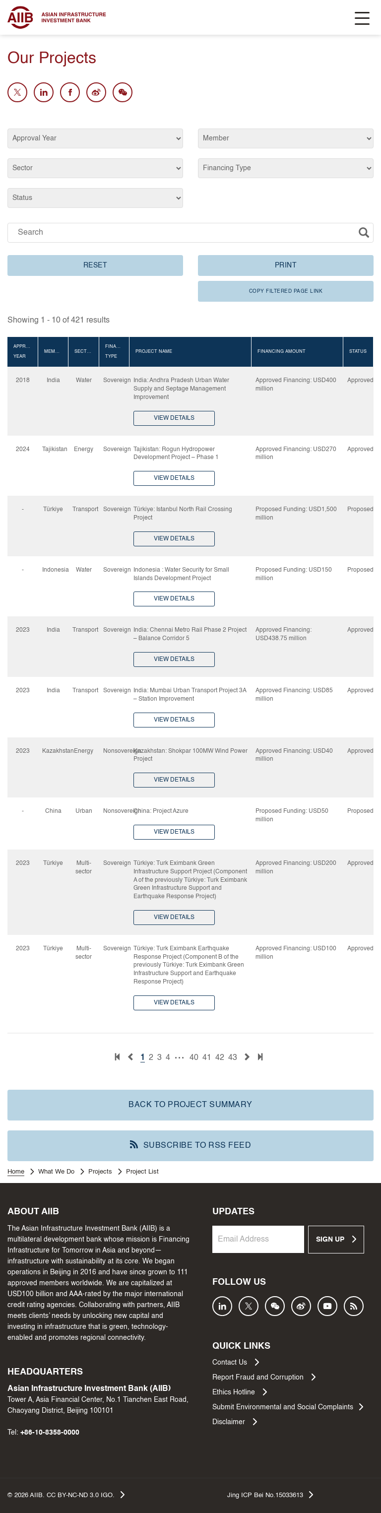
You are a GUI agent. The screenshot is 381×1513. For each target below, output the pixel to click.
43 (232, 1058)
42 (219, 1058)
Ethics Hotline (239, 1392)
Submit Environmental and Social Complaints (287, 1407)
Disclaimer (234, 1422)
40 (194, 1058)
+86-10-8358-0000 (49, 1432)
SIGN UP (336, 1239)
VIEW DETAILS (174, 418)
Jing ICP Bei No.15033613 (270, 1495)
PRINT (286, 265)
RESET (95, 265)
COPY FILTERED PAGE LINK (286, 291)
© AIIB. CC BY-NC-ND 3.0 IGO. (66, 1495)
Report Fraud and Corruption (264, 1377)
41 (206, 1058)
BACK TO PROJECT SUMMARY (190, 1105)
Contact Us (235, 1362)
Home (15, 1172)
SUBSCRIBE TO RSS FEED (190, 1145)
